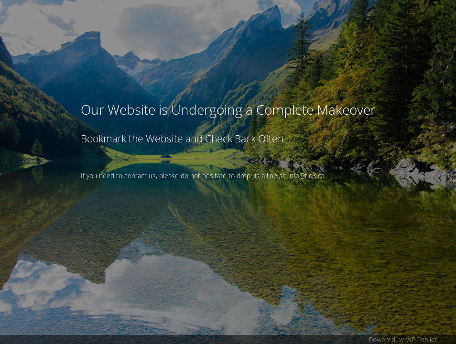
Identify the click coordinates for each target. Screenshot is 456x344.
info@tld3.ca (306, 175)
